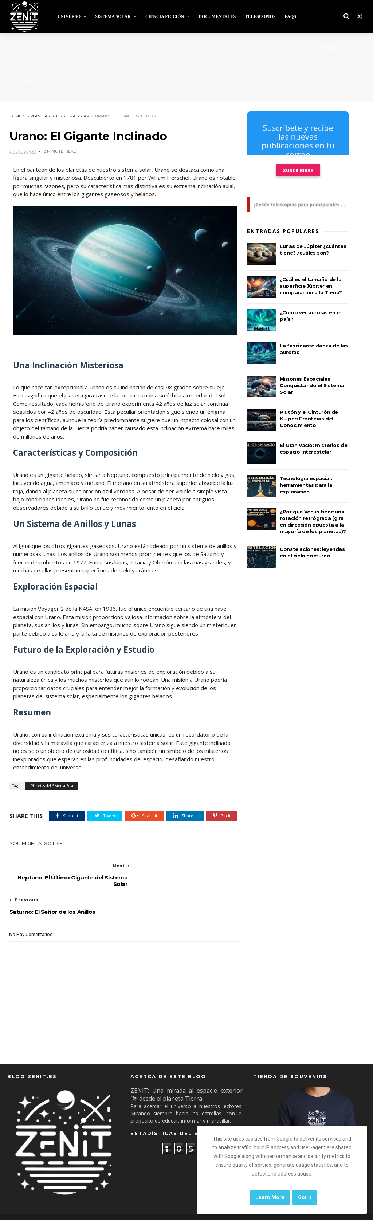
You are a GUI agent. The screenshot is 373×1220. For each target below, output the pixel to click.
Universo (68, 16)
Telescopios (260, 16)
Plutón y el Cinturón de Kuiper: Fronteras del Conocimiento (309, 418)
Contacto (24, 80)
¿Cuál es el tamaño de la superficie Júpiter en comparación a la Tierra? (311, 285)
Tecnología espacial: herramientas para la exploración (306, 484)
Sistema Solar (113, 16)
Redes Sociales (324, 47)
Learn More (270, 1197)
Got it (304, 1197)
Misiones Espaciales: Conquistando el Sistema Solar (312, 385)
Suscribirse (298, 170)
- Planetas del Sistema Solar (58, 115)
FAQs (290, 16)
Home (15, 115)
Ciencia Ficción (164, 16)
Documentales (217, 16)
